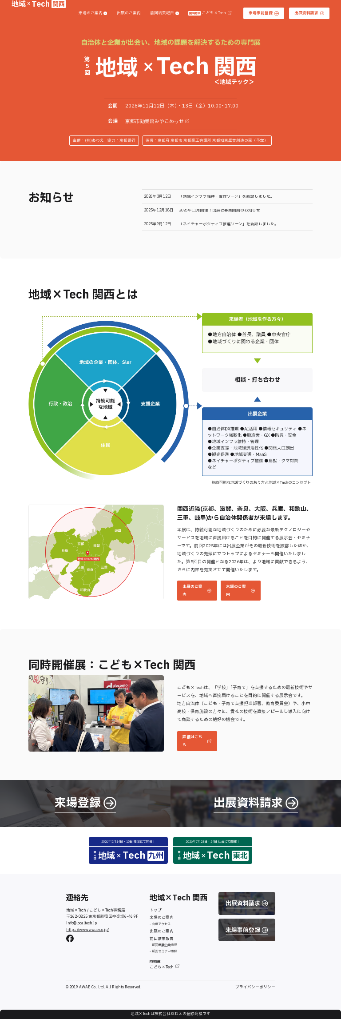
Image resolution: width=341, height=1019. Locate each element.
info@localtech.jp (81, 923)
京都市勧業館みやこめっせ (157, 121)
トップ (156, 910)
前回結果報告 (164, 14)
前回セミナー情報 (164, 951)
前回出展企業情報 (164, 945)
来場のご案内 (93, 14)
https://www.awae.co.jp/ (87, 930)
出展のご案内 (129, 14)
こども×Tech (209, 14)
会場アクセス (161, 924)
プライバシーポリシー (255, 987)
